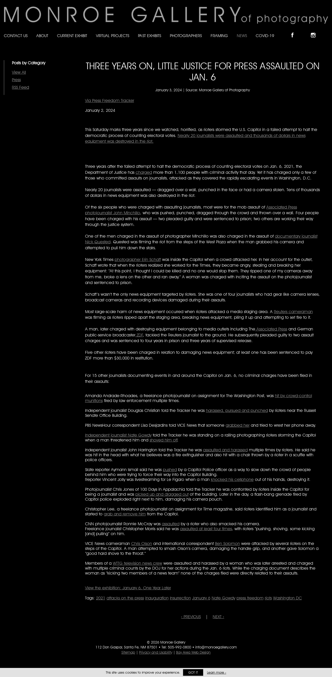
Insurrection (180, 598)
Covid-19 (265, 35)
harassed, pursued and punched (237, 410)
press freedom (250, 598)
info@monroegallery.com (216, 647)
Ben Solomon (227, 543)
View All (19, 72)
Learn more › (216, 672)
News (242, 35)
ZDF (139, 335)
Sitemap (128, 652)
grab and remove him (125, 514)
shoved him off (163, 440)
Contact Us (15, 35)
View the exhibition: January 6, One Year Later (128, 587)
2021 (100, 598)
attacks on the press (125, 598)
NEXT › (218, 616)
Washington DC (287, 598)
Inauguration (157, 598)
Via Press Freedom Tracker (109, 100)
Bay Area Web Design (193, 652)
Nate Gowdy (223, 598)
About (42, 35)
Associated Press (271, 329)
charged (144, 172)
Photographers (186, 35)
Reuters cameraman (293, 311)
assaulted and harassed (225, 449)
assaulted (170, 523)
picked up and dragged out (162, 494)
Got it (193, 672)
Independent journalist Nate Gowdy (118, 435)
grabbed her (238, 425)
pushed (170, 469)
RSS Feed (20, 87)
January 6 (201, 598)
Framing (219, 35)
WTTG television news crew (137, 563)
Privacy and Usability (155, 652)
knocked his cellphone (232, 479)
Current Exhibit (72, 35)
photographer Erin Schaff (138, 259)
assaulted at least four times (206, 528)
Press (16, 79)
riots (268, 598)
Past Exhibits (149, 35)
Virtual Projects (112, 35)
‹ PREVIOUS (191, 616)
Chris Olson (141, 543)
